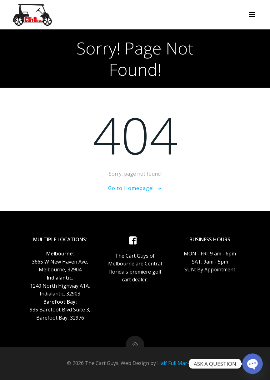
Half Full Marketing (179, 363)
